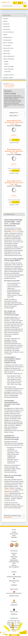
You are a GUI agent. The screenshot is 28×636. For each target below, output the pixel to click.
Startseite (11, 83)
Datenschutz (14, 556)
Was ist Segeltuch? (14, 567)
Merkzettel (14, 537)
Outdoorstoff (6, 24)
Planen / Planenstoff (8, 42)
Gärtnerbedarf (6, 50)
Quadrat (6, 61)
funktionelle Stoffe (9, 490)
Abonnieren (23, 632)
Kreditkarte (14, 585)
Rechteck (6, 64)
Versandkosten (8, 517)
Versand (14, 558)
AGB (14, 555)
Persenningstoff (7, 45)
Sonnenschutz (6, 29)
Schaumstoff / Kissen (8, 48)
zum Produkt (15, 140)
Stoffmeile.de (14, 605)
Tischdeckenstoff (7, 40)
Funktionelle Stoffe (7, 37)
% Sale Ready (7, 71)
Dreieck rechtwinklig (8, 66)
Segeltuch (5, 18)
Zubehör (5, 34)
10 (13, 115)
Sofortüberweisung (14, 580)
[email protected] (14, 625)
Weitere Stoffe (6, 53)
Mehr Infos (15, 627)
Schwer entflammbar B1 (8, 56)
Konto (14, 535)
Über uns (14, 565)
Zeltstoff (5, 21)
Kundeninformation (14, 561)
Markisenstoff (6, 26)
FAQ (14, 563)
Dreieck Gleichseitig (8, 69)
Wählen (13, 112)
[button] (25, 2)
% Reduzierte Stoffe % (8, 75)
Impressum (14, 553)
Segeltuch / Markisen (8, 77)
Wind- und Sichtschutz (8, 32)
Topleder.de (14, 614)
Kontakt (14, 532)
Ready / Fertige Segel (8, 59)
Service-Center (14, 533)
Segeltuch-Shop (5, 2)
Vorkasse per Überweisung (14, 576)
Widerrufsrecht (14, 560)
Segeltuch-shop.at (14, 595)
